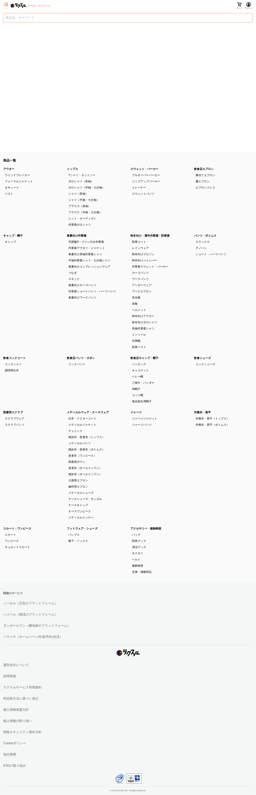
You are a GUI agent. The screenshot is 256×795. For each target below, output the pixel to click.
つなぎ (72, 272)
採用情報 (9, 676)
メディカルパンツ (79, 443)
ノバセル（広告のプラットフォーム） (30, 603)
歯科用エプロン (78, 486)
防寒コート (139, 241)
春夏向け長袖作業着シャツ (85, 254)
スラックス (203, 241)
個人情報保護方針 (16, 709)
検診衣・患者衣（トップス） (86, 437)
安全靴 (136, 297)
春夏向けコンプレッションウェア (89, 266)
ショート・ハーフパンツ (211, 254)
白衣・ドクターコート (82, 418)
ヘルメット (139, 309)
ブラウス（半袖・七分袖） (85, 212)
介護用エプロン (78, 480)
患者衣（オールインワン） (85, 468)
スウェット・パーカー (144, 168)
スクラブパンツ (14, 424)
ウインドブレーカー (17, 175)
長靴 (135, 303)
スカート (10, 534)
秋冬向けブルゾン (143, 254)
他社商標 (9, 754)
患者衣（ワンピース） (82, 455)
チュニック (75, 430)
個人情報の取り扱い (17, 721)
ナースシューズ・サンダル (85, 499)
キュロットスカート (17, 547)
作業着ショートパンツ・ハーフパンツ (92, 291)
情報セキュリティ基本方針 (22, 732)
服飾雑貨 (137, 565)
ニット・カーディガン (82, 218)
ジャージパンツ (142, 424)
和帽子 (136, 389)
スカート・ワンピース (17, 528)
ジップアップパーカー (146, 181)
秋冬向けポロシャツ (144, 322)
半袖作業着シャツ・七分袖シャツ (89, 260)
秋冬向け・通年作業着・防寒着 (150, 235)
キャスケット (140, 370)
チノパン (201, 248)
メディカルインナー (81, 517)
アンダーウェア (142, 285)
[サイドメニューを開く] (6, 5)
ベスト (9, 193)
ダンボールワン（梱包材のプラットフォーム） (36, 625)
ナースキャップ (78, 505)
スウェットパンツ (143, 193)
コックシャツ (13, 364)
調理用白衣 (12, 370)
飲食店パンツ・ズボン (81, 358)
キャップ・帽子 (13, 235)
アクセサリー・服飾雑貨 (145, 528)
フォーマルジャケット (19, 181)
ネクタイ (137, 553)
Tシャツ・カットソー (81, 175)
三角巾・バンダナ (143, 382)
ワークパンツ (140, 279)
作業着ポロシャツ (79, 224)
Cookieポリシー (14, 743)
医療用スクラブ (13, 412)
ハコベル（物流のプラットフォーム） (30, 614)
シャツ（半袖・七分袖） (83, 199)
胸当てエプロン (205, 175)
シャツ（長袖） (78, 193)
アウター (8, 168)
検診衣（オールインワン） (85, 474)
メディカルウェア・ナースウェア (88, 412)
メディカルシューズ (81, 492)
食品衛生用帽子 (142, 401)
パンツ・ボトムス (205, 235)
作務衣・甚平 (202, 412)
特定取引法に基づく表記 (20, 698)
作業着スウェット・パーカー (150, 266)
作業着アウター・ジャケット (86, 248)
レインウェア (140, 248)
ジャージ (136, 412)
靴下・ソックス (78, 540)
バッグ (136, 534)
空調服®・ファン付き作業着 (86, 241)
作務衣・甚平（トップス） (212, 418)
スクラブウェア (14, 418)
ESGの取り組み (14, 765)
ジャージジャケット (144, 418)
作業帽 (136, 340)
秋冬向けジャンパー (144, 260)
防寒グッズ (139, 540)
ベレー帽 (137, 376)
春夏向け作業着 (76, 235)
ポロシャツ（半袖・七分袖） (86, 187)
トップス (72, 168)
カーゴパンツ (140, 272)
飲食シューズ (202, 358)
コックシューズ (205, 364)
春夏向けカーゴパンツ (82, 285)
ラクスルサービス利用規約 (22, 687)
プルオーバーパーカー (146, 175)
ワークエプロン (142, 291)
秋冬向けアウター (143, 316)
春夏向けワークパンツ (82, 297)
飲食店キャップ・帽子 (144, 358)
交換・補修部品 (142, 571)
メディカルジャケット (82, 424)
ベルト (136, 559)
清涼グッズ (139, 547)
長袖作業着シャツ (143, 328)
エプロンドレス (205, 187)
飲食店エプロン (204, 168)
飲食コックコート (14, 358)
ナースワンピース (79, 511)
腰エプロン (203, 181)
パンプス (74, 534)
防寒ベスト (139, 347)
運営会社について (16, 665)
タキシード (12, 187)
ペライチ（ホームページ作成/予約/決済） (33, 636)
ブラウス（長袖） (79, 206)
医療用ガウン (76, 461)
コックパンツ (76, 364)
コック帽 (137, 395)
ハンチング (139, 364)
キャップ (10, 241)
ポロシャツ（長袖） (81, 181)
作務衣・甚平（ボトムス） (212, 424)
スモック (74, 279)
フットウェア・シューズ (82, 528)
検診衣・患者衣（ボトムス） (86, 449)
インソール (139, 334)
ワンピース (12, 540)
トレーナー (139, 187)
